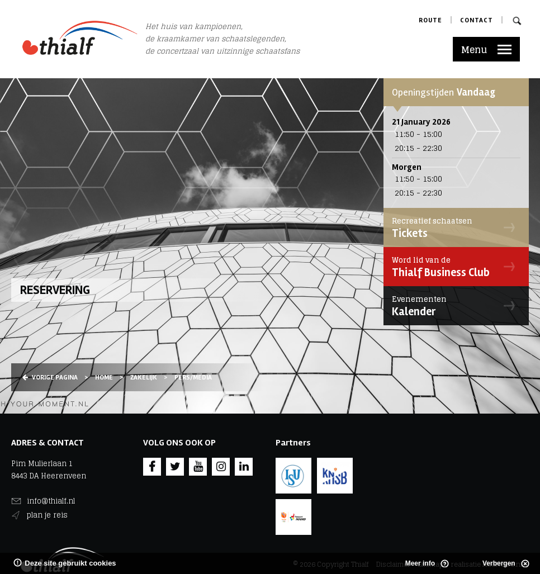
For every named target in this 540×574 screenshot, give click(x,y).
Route (430, 20)
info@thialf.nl (51, 501)
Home (104, 377)
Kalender (453, 306)
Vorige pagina (50, 377)
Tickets (453, 227)
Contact (476, 20)
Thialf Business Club (453, 266)
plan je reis (47, 515)
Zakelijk (143, 377)
